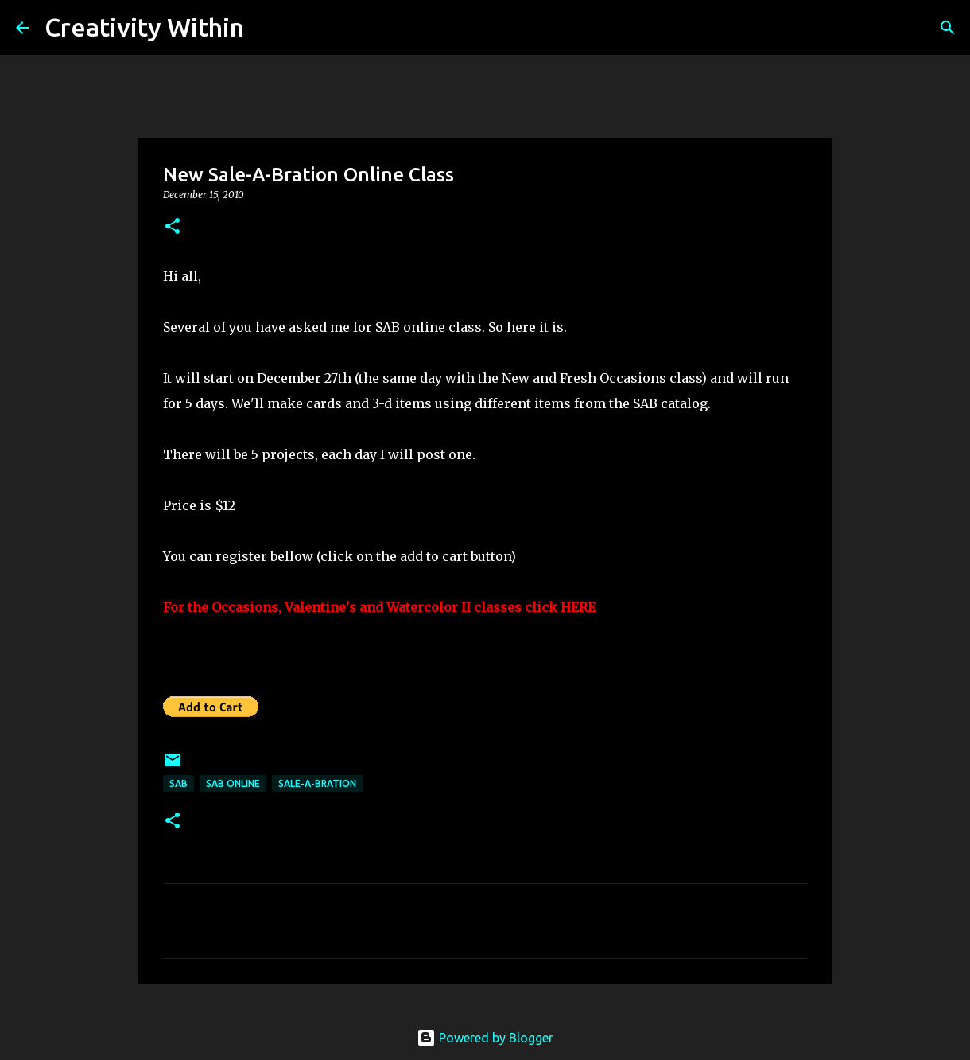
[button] (172, 227)
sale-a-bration (317, 783)
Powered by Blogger (485, 1038)
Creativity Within (144, 27)
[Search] (266, 28)
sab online (233, 783)
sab (178, 783)
